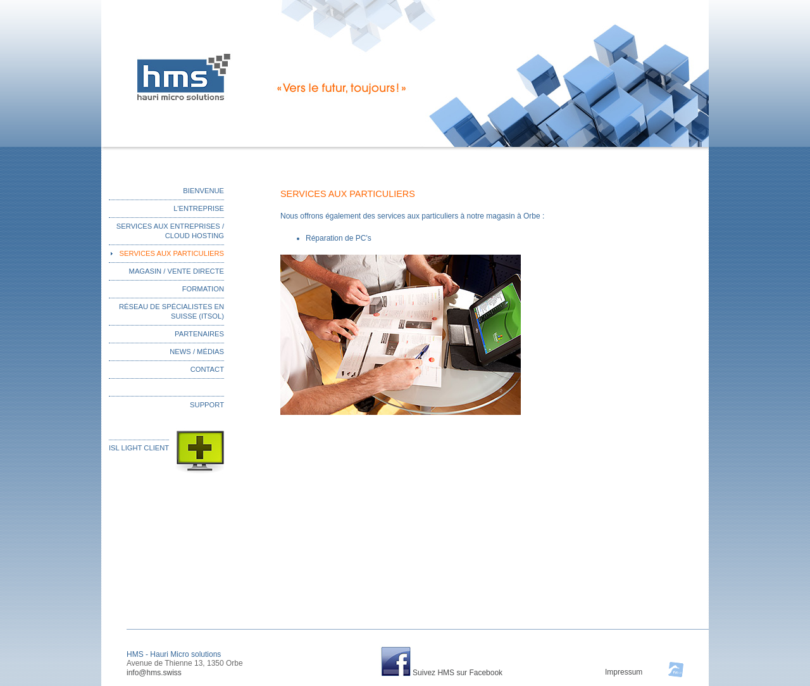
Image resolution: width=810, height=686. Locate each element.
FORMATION (203, 289)
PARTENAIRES (199, 334)
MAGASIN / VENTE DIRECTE (176, 271)
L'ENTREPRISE (198, 208)
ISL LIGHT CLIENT (139, 448)
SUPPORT (207, 405)
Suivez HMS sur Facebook (457, 672)
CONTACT (207, 369)
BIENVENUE (203, 190)
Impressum (623, 672)
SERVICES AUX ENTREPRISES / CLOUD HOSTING (170, 230)
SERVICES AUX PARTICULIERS (172, 253)
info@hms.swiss (154, 672)
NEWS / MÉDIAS (197, 351)
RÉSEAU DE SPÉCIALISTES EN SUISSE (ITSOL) (171, 311)
